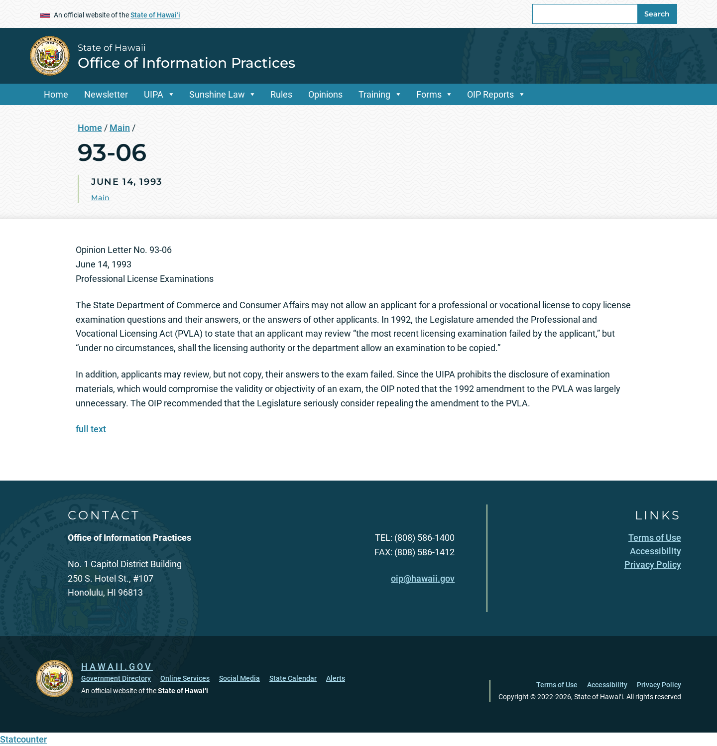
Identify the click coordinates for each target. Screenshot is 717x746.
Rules (281, 94)
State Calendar (293, 678)
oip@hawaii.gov (423, 578)
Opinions (325, 94)
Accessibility (607, 685)
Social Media (239, 678)
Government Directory (116, 678)
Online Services (185, 678)
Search (657, 13)
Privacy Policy (659, 685)
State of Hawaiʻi (155, 15)
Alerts (335, 678)
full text (91, 429)
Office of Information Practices (186, 62)
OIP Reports (490, 94)
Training (374, 94)
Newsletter (106, 94)
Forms (429, 94)
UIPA (153, 94)
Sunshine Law (217, 94)
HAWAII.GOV (117, 666)
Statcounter (23, 739)
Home (56, 94)
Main (120, 128)
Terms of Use (557, 685)
